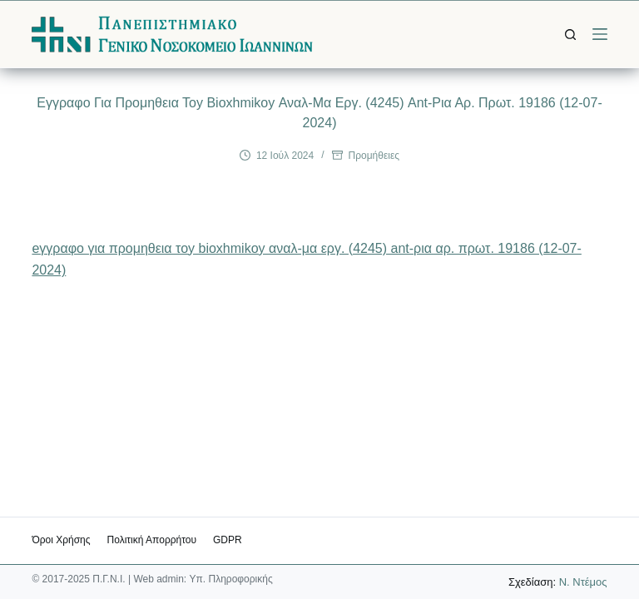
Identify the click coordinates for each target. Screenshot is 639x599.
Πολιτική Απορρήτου (151, 540)
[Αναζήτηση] (570, 34)
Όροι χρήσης (61, 540)
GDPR (227, 540)
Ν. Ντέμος (583, 582)
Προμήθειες (374, 155)
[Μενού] (599, 34)
